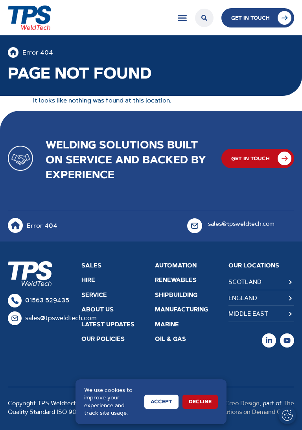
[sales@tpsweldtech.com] (194, 225)
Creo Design (242, 403)
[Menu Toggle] (182, 18)
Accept (161, 401)
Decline (200, 401)
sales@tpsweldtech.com (241, 223)
